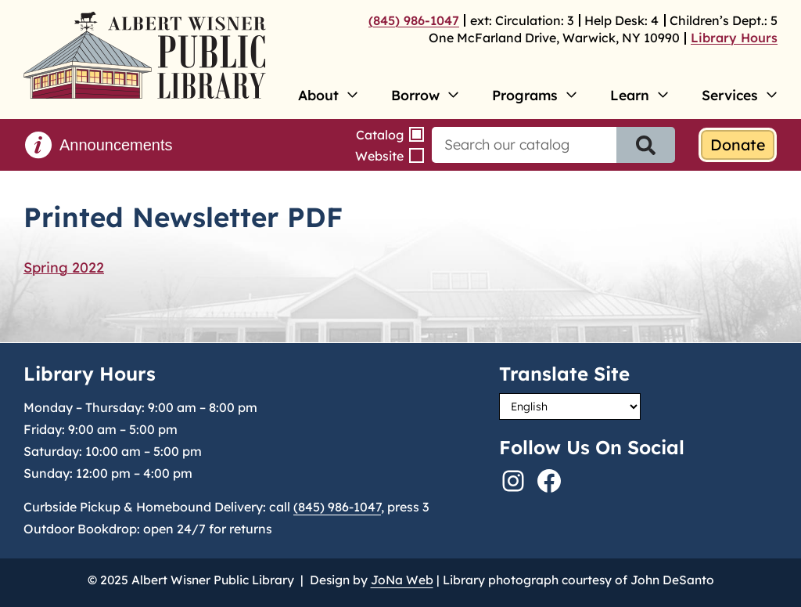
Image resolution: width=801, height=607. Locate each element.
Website (379, 156)
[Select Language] (570, 406)
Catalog (380, 135)
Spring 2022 (63, 267)
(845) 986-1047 (413, 20)
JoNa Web (402, 579)
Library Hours (734, 37)
